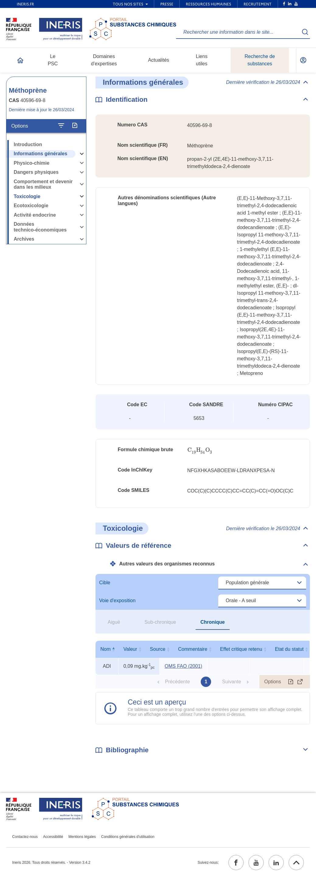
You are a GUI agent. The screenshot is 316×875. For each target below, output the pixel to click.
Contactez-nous (25, 837)
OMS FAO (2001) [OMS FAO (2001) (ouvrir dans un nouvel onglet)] (183, 666)
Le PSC (53, 60)
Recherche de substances (260, 60)
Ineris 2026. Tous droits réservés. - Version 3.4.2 (51, 862)
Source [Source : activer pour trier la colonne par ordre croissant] (182, 649)
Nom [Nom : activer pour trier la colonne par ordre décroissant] (105, 649)
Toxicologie (27, 196)
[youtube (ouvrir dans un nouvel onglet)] (256, 862)
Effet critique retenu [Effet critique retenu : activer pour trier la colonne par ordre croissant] (275, 649)
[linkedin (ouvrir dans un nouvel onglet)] (276, 862)
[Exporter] (74, 125)
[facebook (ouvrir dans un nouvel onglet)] (236, 862)
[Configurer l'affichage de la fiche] (61, 125)
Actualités (158, 60)
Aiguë (114, 622)
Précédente (177, 681)
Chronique (212, 622)
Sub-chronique (160, 622)
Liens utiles (201, 60)
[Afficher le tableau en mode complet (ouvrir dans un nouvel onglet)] (300, 681)
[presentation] (200, 450)
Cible (104, 582)
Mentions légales (82, 837)
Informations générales (40, 153)
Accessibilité (53, 837)
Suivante (231, 681)
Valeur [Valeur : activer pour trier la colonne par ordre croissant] (137, 649)
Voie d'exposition (117, 600)
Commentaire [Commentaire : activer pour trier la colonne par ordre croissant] (226, 649)
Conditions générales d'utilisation (128, 837)
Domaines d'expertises (104, 60)
